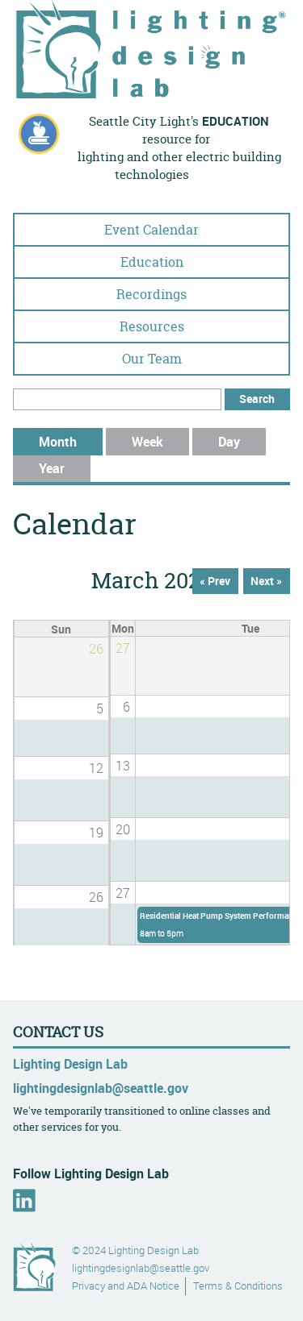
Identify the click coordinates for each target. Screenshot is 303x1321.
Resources (152, 326)
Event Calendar (151, 230)
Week (147, 442)
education (235, 121)
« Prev (215, 581)
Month (71, 442)
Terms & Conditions (238, 1286)
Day (229, 442)
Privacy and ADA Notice (125, 1286)
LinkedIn (24, 1200)
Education (151, 262)
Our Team (152, 359)
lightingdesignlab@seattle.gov (100, 1088)
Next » (266, 581)
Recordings (151, 294)
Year (52, 468)
